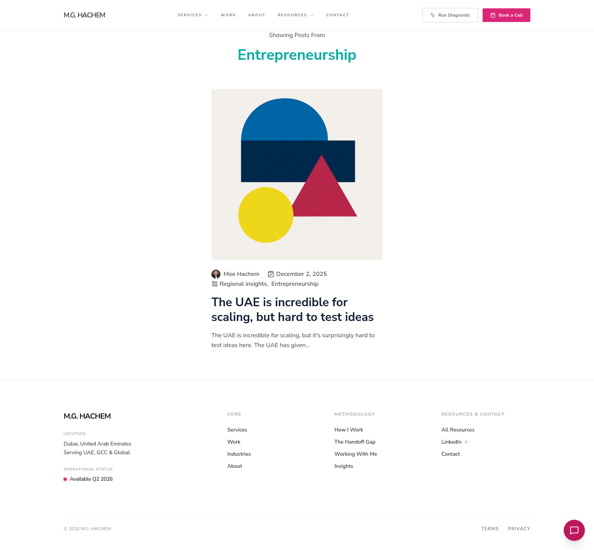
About (257, 15)
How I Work (349, 429)
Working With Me (356, 454)
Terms (490, 529)
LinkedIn (454, 442)
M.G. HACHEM (84, 15)
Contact (338, 15)
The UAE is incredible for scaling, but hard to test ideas (292, 309)
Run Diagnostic (450, 15)
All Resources (457, 429)
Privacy (519, 529)
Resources (296, 15)
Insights (344, 466)
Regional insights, (244, 284)
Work (228, 15)
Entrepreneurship (295, 284)
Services (193, 15)
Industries (239, 454)
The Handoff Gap (355, 442)
